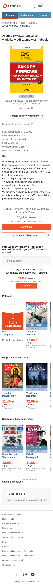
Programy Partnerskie (11, 514)
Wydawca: (7, 147)
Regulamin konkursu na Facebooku (17, 551)
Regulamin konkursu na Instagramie (18, 556)
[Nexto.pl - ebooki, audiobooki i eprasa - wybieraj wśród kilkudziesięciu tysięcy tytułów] (12, 6)
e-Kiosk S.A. (34, 581)
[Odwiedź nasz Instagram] (25, 574)
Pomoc (5, 542)
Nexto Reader (8, 519)
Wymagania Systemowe (12, 537)
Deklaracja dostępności (12, 560)
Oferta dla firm (8, 565)
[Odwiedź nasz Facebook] (17, 574)
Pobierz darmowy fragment (24, 116)
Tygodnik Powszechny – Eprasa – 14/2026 (11, 396)
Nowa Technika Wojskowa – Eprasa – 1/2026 (10, 457)
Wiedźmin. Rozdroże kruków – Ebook (35, 396)
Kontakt (5, 546)
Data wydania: (9, 135)
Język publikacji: (10, 139)
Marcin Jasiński (26, 108)
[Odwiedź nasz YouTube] (33, 574)
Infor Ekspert (20, 147)
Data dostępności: (11, 132)
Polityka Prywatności (11, 523)
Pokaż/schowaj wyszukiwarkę (33, 6)
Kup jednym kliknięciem (24, 235)
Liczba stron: (9, 143)
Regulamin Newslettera (12, 533)
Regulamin (7, 528)
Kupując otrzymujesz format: (16, 124)
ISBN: (5, 150)
